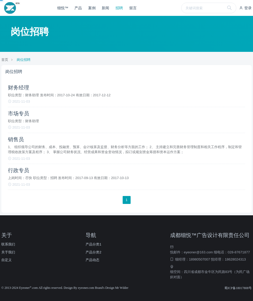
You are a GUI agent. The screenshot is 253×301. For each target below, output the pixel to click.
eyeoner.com (86, 288)
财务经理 (18, 87)
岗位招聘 (23, 60)
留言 (133, 8)
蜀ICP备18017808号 (238, 288)
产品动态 (92, 260)
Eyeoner (25, 288)
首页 (4, 60)
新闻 (105, 8)
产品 (78, 8)
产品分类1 (93, 244)
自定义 (6, 260)
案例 (92, 8)
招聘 (119, 8)
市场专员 (18, 113)
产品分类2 (93, 252)
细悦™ (62, 8)
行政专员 (18, 170)
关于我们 (8, 252)
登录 (245, 8)
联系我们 (8, 244)
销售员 (16, 139)
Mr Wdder (121, 288)
